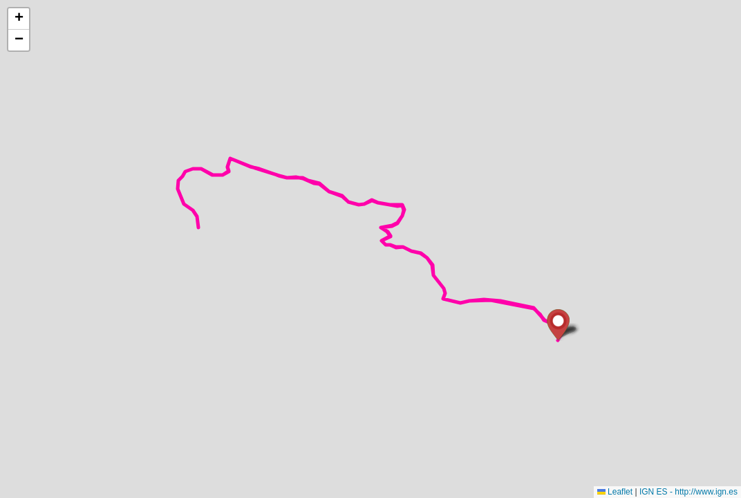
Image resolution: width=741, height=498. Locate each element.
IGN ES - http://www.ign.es (688, 492)
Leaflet (614, 492)
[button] (558, 324)
